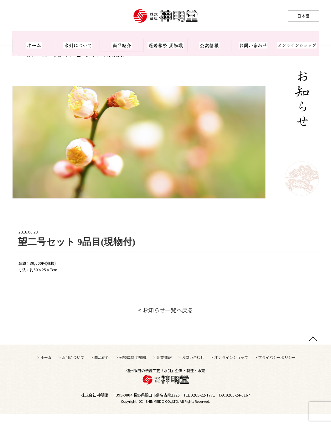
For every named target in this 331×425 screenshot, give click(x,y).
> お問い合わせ (191, 368)
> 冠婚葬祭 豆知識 (131, 368)
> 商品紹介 (100, 368)
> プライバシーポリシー (275, 368)
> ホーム (44, 368)
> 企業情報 (162, 368)
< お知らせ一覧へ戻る (165, 321)
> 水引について (71, 368)
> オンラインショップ (229, 368)
